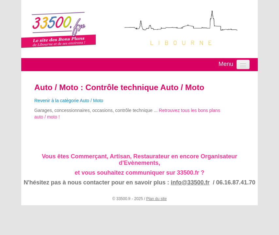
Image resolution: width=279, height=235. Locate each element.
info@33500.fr (190, 182)
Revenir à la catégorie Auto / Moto (68, 100)
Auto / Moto (56, 87)
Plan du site (156, 198)
